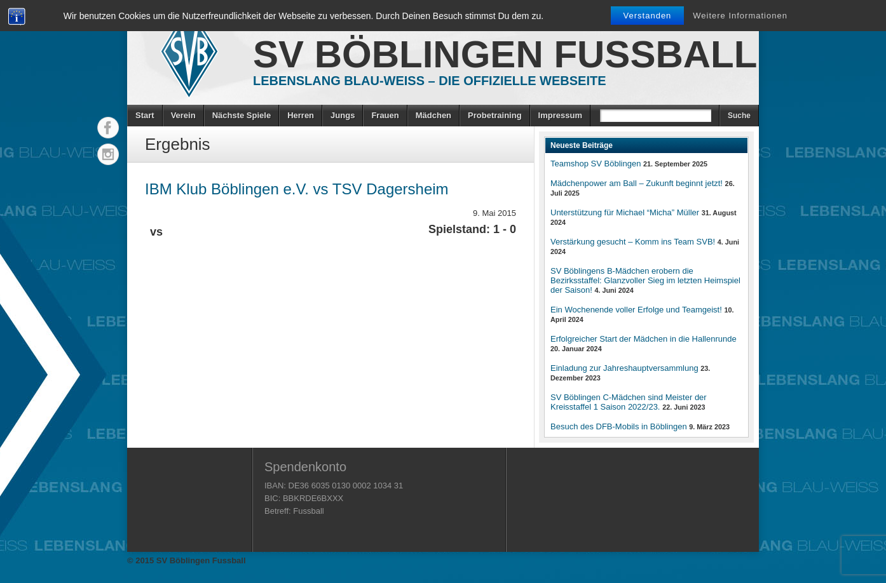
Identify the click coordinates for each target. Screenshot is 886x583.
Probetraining (495, 115)
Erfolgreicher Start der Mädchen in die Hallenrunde (643, 339)
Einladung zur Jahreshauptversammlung (624, 368)
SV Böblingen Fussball (505, 54)
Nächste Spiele (241, 115)
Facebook (108, 127)
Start (144, 115)
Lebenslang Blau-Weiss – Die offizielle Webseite (429, 81)
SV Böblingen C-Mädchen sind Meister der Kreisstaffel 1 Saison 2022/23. (628, 402)
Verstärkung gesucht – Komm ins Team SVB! (632, 241)
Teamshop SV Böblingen (595, 163)
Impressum (560, 115)
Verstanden (648, 15)
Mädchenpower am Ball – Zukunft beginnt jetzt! (636, 183)
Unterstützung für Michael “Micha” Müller (624, 212)
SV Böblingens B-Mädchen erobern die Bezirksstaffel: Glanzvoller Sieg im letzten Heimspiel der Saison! (645, 280)
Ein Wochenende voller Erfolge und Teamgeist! (636, 309)
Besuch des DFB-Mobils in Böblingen (618, 426)
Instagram (108, 154)
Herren (300, 115)
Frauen (385, 115)
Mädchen (433, 115)
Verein (183, 115)
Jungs (343, 115)
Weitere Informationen (740, 15)
